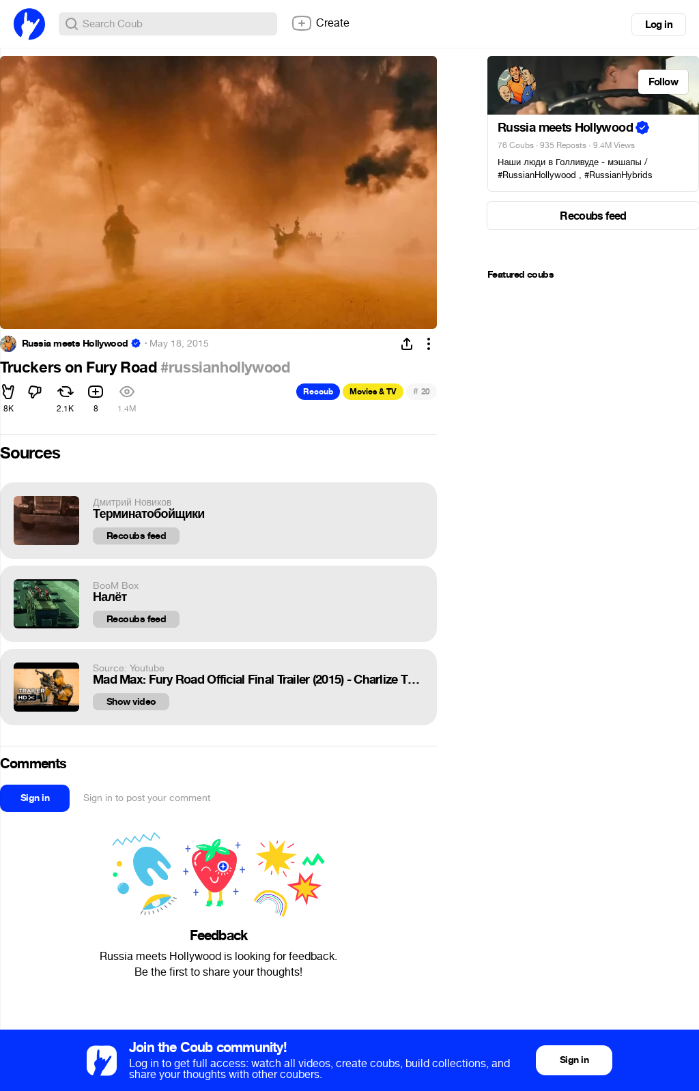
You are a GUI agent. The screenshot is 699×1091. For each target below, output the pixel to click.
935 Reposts (563, 145)
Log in (658, 24)
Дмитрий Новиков (132, 502)
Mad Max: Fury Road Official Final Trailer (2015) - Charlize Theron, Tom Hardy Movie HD (258, 679)
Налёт (110, 597)
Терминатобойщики (149, 514)
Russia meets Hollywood (75, 344)
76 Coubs (516, 145)
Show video (131, 701)
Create (320, 23)
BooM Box (116, 585)
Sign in (34, 797)
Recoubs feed (136, 535)
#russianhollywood (224, 367)
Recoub (318, 391)
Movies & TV (373, 391)
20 (421, 391)
